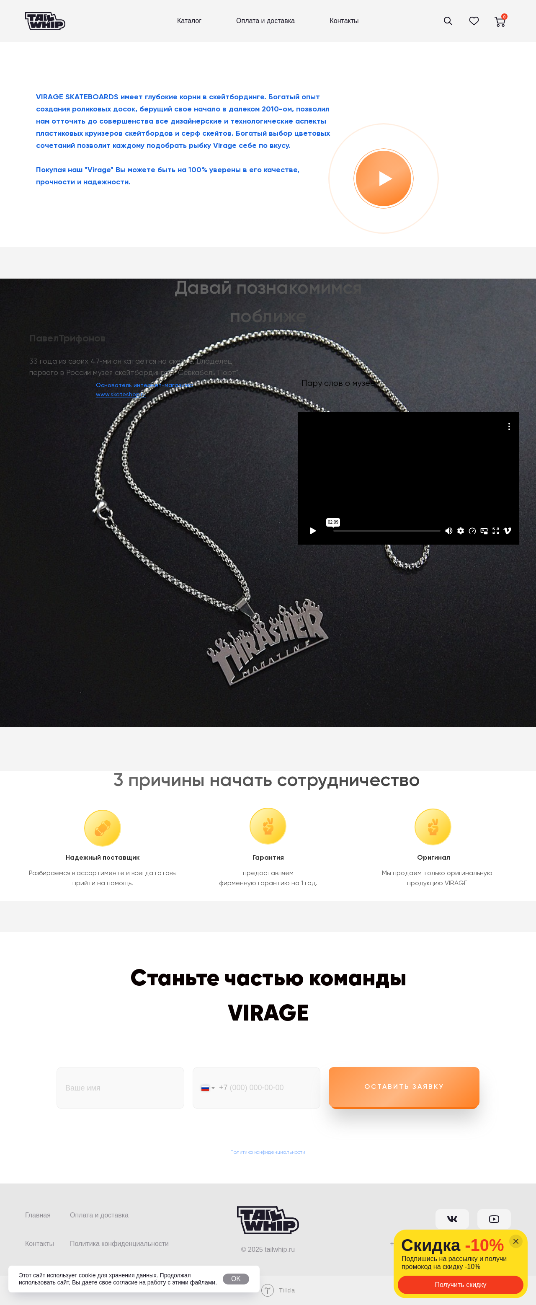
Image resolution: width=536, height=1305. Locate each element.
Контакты (344, 20)
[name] (120, 1088)
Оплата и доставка (265, 20)
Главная (38, 1215)
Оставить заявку (404, 1087)
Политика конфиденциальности (267, 1152)
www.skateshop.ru (121, 395)
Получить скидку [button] (460, 1284)
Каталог (189, 20)
